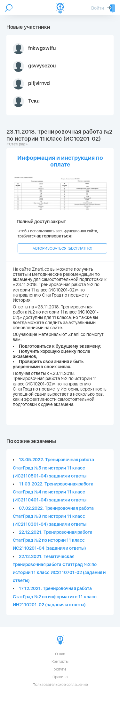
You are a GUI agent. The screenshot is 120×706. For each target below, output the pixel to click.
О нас (60, 654)
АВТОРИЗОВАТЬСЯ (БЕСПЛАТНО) (62, 248)
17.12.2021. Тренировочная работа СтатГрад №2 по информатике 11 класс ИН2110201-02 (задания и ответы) (55, 596)
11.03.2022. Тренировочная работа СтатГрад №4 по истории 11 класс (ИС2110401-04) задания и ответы (53, 491)
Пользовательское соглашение (60, 684)
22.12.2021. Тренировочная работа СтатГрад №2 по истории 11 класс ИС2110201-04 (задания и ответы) (52, 540)
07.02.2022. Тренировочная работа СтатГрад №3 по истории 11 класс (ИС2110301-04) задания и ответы (53, 516)
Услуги (60, 669)
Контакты (60, 661)
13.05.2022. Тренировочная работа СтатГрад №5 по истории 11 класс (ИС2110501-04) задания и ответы (53, 467)
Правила (60, 677)
